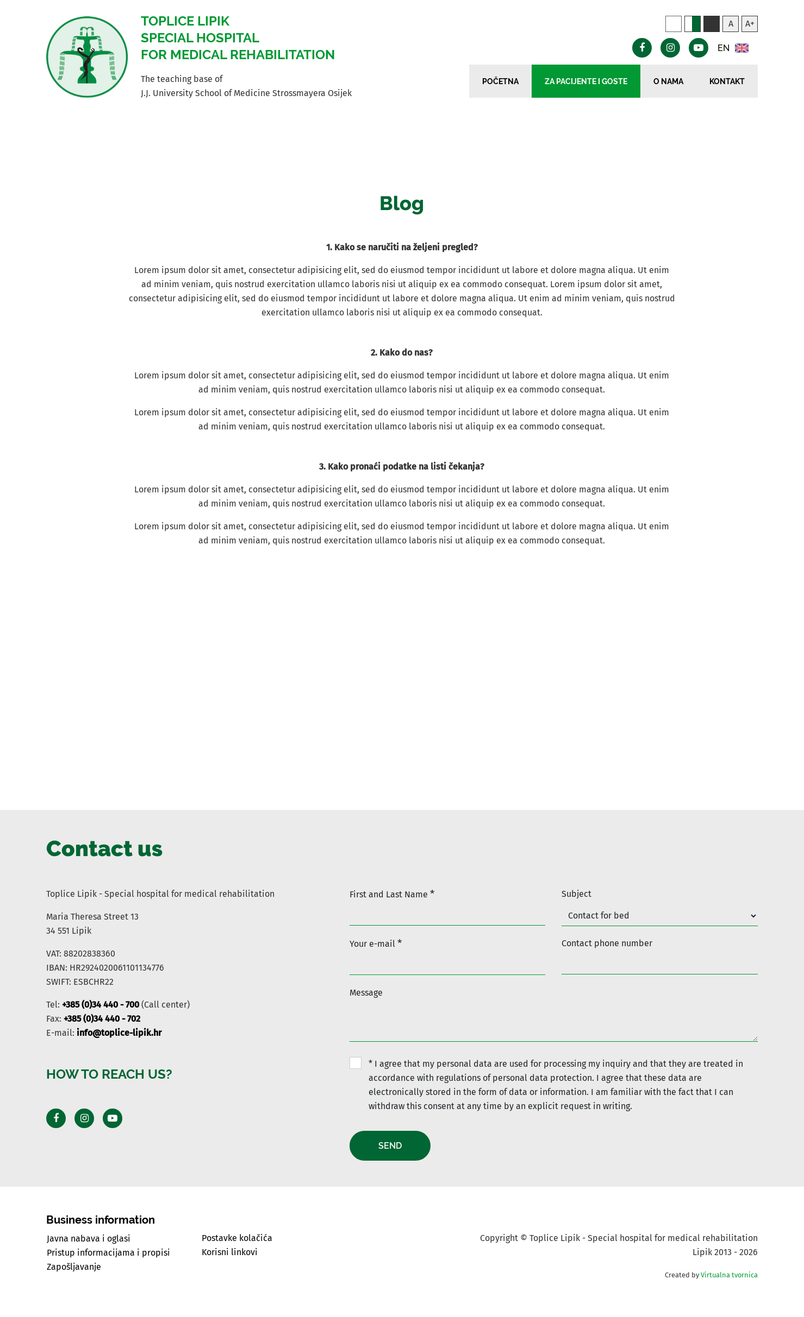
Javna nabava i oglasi (88, 1238)
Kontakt (727, 81)
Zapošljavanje (74, 1267)
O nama (668, 81)
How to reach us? (109, 1074)
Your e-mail (376, 943)
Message (366, 992)
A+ (750, 23)
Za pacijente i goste (586, 81)
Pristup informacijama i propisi (108, 1253)
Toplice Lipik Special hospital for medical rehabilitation (238, 37)
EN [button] (733, 48)
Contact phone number (607, 943)
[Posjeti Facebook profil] (56, 1118)
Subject (576, 894)
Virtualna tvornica (729, 1275)
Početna (500, 81)
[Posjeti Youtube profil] (112, 1118)
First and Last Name (392, 894)
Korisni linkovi (230, 1252)
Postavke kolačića (237, 1238)
